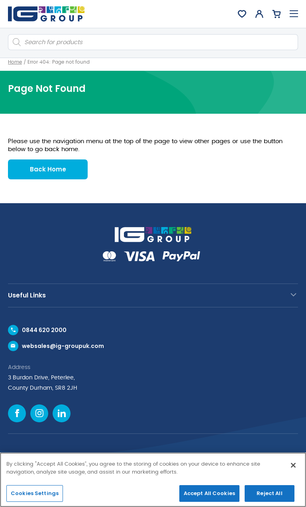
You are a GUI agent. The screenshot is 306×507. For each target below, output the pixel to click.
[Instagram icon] (39, 413)
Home (15, 62)
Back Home (48, 169)
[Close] (293, 465)
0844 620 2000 (44, 330)
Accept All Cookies (209, 493)
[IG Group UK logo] (46, 13)
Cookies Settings (35, 493)
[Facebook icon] (17, 413)
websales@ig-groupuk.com (63, 346)
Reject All (269, 493)
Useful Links (27, 295)
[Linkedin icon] (62, 413)
